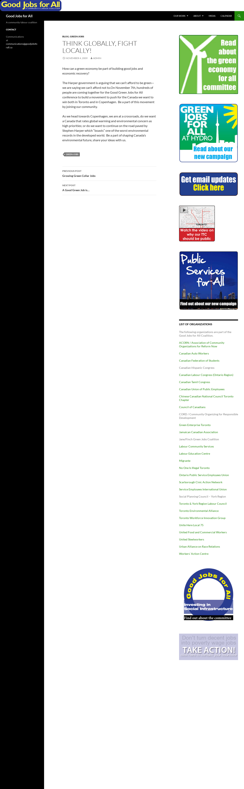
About (197, 16)
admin (97, 58)
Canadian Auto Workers (194, 353)
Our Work (179, 16)
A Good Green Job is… (109, 187)
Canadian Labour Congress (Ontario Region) (206, 375)
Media (212, 16)
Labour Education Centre (194, 453)
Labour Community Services (196, 446)
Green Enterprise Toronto (195, 425)
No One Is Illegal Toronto (194, 468)
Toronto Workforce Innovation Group (202, 518)
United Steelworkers (191, 539)
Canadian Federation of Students (199, 360)
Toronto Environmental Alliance (199, 510)
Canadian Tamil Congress (194, 382)
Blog (65, 36)
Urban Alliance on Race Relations (199, 546)
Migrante (184, 460)
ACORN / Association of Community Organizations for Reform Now (201, 344)
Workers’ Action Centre (193, 553)
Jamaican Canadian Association (198, 432)
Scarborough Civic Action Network (200, 482)
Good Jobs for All (19, 16)
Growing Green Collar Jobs (109, 173)
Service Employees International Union (203, 489)
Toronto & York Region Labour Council (203, 503)
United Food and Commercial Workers (203, 532)
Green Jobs (77, 36)
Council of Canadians (192, 407)
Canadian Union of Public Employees (202, 389)
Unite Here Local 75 (191, 525)
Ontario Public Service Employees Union (204, 475)
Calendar (226, 16)
